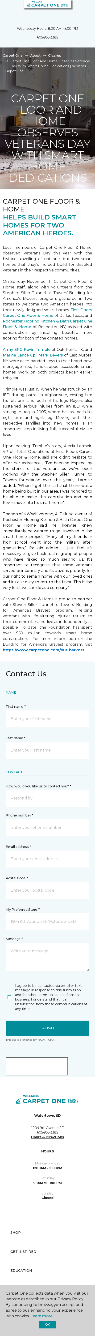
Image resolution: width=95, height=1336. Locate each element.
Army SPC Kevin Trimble (26, 349)
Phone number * (19, 815)
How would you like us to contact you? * (38, 786)
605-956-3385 (47, 37)
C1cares (54, 55)
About (35, 55)
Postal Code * (17, 878)
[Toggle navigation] (7, 9)
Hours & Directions (47, 1137)
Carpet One (13, 55)
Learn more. (41, 1316)
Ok (47, 1324)
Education (21, 1270)
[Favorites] (83, 9)
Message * (14, 939)
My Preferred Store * (22, 909)
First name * (16, 706)
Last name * (15, 738)
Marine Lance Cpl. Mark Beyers (33, 355)
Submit (47, 1028)
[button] (77, 9)
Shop (15, 1232)
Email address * (18, 846)
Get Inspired (23, 1252)
